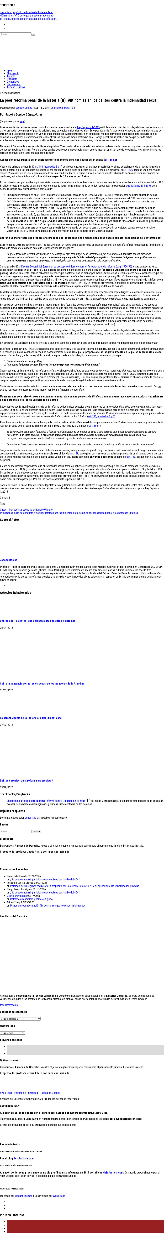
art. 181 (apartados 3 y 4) (48, 166)
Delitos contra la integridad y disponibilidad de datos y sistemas (37, 621)
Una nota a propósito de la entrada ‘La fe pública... (26, 12)
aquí (22, 121)
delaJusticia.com (24, 1158)
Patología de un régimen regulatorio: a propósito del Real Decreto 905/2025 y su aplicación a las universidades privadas (74, 886)
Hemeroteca (13, 84)
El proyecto (13, 73)
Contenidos (13, 81)
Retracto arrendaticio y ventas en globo (31, 899)
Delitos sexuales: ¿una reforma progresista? (26, 780)
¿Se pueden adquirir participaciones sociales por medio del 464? (45, 879)
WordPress (59, 1196)
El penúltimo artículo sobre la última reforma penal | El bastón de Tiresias (46, 800)
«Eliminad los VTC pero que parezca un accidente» (27, 15)
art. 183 (131, 456)
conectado (30, 817)
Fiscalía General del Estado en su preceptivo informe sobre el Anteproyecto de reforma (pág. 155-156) (76, 266)
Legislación (57, 107)
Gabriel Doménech (17, 895)
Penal (67, 107)
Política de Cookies (50, 1093)
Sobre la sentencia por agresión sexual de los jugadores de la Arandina (42, 683)
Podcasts (12, 79)
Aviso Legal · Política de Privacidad (19, 1093)
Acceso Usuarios (16, 87)
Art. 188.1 (94, 425)
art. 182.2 (110, 159)
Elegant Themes (23, 1196)
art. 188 (74, 453)
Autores (11, 76)
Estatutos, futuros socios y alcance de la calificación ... (29, 18)
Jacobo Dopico (24, 107)
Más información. (9, 1005)
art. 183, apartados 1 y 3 (101, 416)
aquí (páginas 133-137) (138, 185)
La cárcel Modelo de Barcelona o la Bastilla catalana (31, 718)
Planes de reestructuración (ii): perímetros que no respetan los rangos (48, 905)
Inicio (10, 70)
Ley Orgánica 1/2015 (88, 127)
